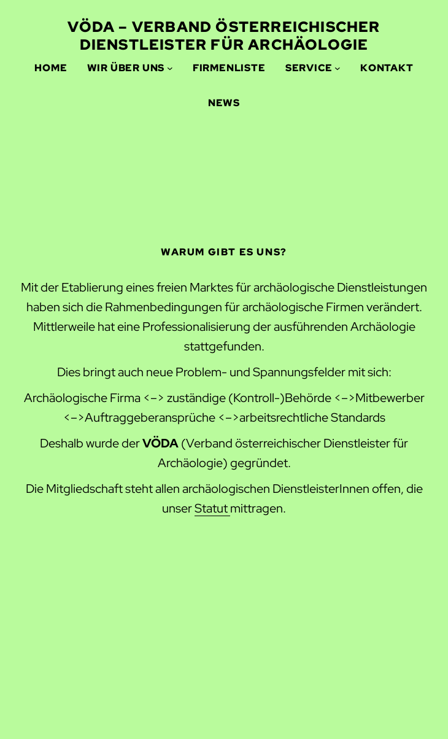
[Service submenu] (337, 68)
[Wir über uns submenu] (170, 68)
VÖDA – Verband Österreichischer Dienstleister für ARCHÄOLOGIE (224, 35)
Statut (212, 508)
